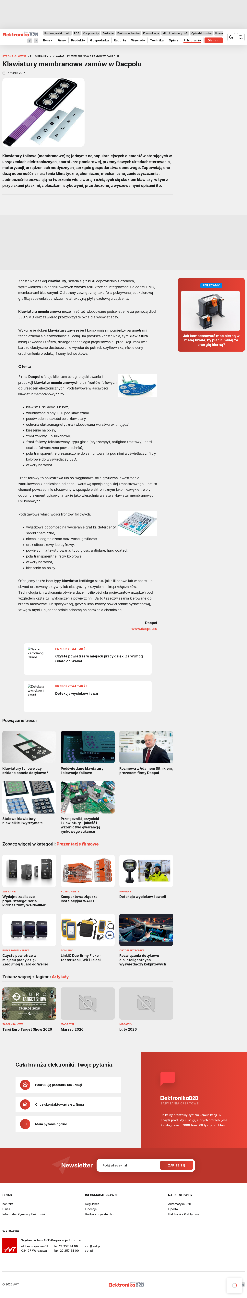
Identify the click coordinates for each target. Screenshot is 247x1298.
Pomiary (220, 33)
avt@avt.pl (92, 1246)
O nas (6, 1209)
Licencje (91, 1209)
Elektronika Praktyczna (183, 1214)
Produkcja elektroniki (57, 33)
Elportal (173, 1209)
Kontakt (7, 1204)
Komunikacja (151, 33)
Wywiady (138, 40)
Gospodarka (99, 40)
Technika (157, 40)
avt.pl (89, 1250)
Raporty (120, 40)
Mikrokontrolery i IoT (175, 33)
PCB (76, 33)
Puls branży (192, 40)
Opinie (173, 40)
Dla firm (213, 40)
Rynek (47, 40)
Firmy (61, 40)
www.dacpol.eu (144, 628)
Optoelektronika (201, 33)
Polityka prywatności (99, 1214)
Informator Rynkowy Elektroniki (23, 1214)
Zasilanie (108, 33)
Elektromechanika (128, 33)
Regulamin (92, 1204)
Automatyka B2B (179, 1204)
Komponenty (91, 33)
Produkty (78, 40)
